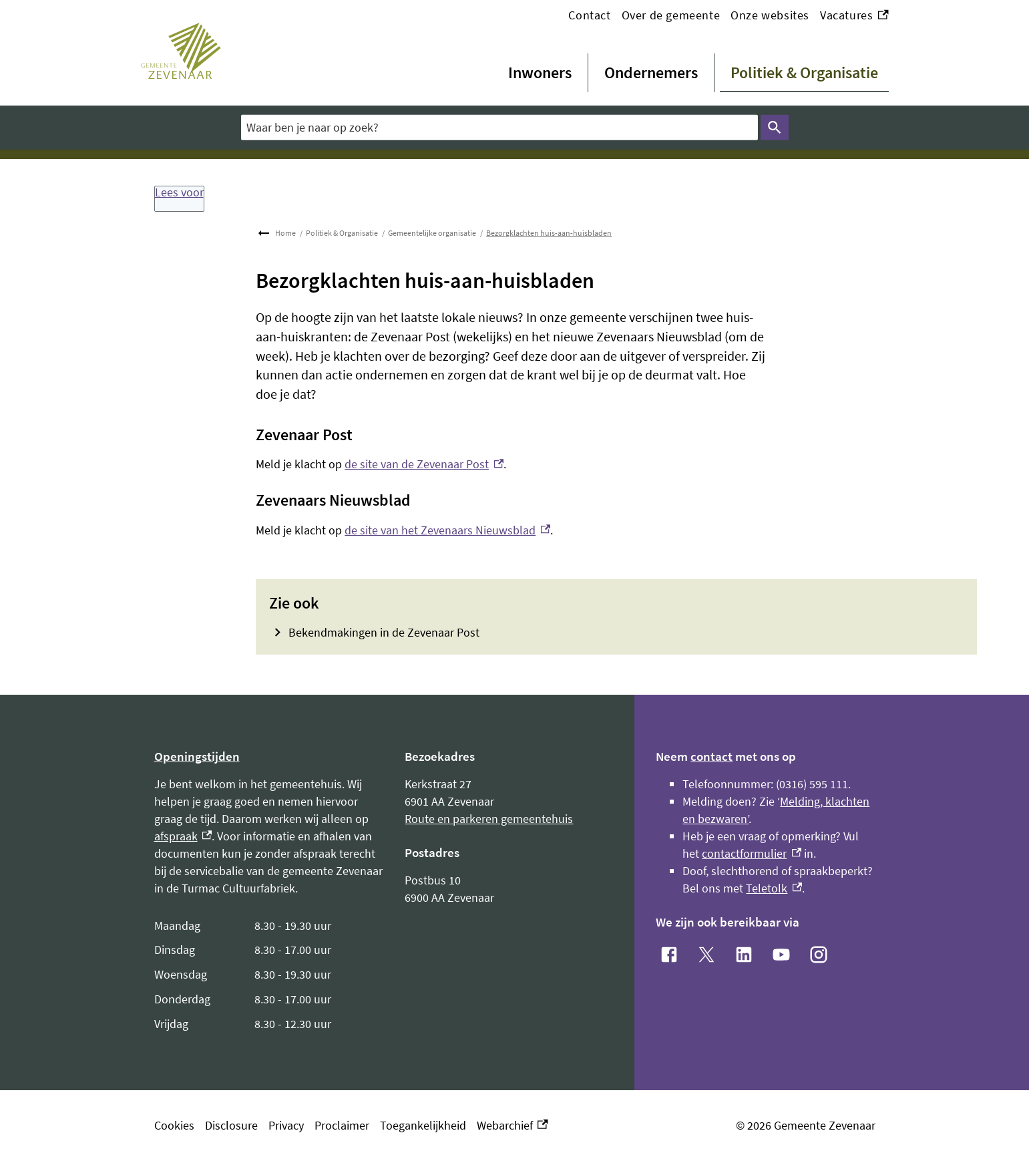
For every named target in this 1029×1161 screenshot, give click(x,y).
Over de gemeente (671, 15)
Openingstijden (197, 756)
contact (711, 756)
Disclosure (231, 1125)
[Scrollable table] (269, 975)
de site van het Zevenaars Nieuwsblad (447, 530)
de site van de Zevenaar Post (424, 464)
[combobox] (499, 127)
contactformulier (751, 853)
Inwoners (540, 72)
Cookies (174, 1125)
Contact (589, 15)
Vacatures (854, 15)
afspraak (183, 836)
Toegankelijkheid (423, 1125)
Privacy (286, 1125)
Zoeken (772, 127)
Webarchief (512, 1125)
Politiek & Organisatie (804, 72)
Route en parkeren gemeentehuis (489, 818)
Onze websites (770, 15)
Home (285, 233)
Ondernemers (651, 72)
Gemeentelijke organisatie (432, 233)
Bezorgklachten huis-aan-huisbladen (549, 233)
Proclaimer (342, 1125)
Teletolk (774, 888)
